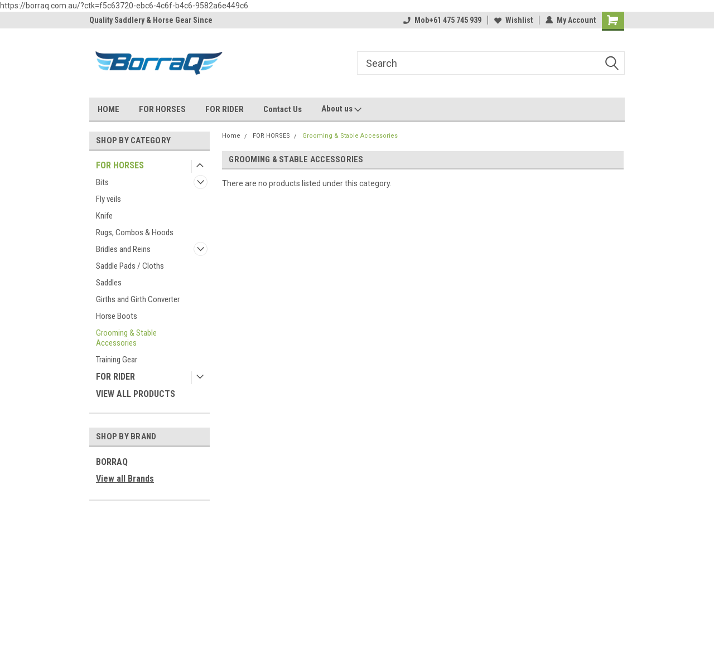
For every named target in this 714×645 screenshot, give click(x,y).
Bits (102, 182)
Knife (104, 216)
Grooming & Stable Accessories (126, 338)
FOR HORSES (162, 109)
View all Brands (125, 478)
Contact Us (282, 109)
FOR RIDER (224, 109)
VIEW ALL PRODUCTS (135, 394)
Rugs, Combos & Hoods (134, 232)
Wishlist (513, 20)
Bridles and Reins (123, 249)
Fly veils (108, 199)
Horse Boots (116, 316)
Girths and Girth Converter (138, 299)
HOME (108, 109)
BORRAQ (112, 462)
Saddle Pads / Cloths (130, 266)
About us (341, 109)
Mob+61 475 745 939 (442, 20)
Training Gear (116, 360)
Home (231, 135)
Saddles (109, 283)
